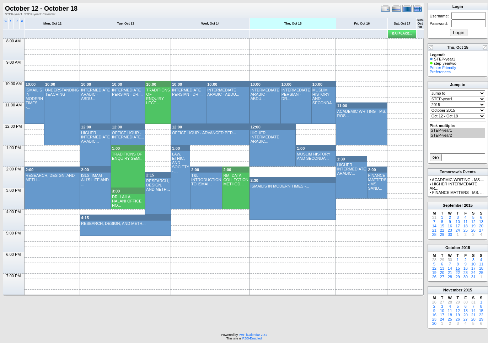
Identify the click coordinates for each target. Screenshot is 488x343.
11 (465, 222)
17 (458, 226)
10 (458, 222)
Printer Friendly (443, 67)
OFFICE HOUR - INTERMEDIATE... (128, 135)
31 (473, 277)
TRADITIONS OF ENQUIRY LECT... (158, 96)
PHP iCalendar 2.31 (253, 335)
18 (465, 226)
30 (450, 234)
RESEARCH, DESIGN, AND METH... (158, 185)
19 (473, 226)
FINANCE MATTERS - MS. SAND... (377, 181)
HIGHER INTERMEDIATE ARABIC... (95, 137)
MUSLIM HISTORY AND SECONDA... (313, 156)
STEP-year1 (457, 130)
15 (442, 226)
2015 (468, 205)
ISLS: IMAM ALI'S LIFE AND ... (95, 179)
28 (434, 234)
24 (458, 230)
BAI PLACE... (402, 33)
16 (450, 226)
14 (434, 226)
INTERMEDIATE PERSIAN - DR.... (127, 92)
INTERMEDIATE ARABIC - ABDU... (95, 94)
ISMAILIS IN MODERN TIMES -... (34, 98)
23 (450, 230)
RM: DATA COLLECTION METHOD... (235, 179)
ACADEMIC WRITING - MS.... (458, 180)
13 (481, 222)
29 (442, 234)
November (452, 290)
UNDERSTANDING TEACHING (62, 92)
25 (465, 230)
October (452, 248)
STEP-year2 (457, 135)
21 (434, 230)
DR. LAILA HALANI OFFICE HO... (126, 201)
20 (481, 226)
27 (481, 230)
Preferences (440, 72)
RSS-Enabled (252, 338)
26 (473, 230)
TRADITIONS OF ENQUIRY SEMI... (128, 156)
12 (473, 222)
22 (442, 230)
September (453, 205)
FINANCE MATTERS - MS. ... (458, 192)
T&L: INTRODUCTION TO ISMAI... (206, 179)
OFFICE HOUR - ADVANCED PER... (204, 133)
